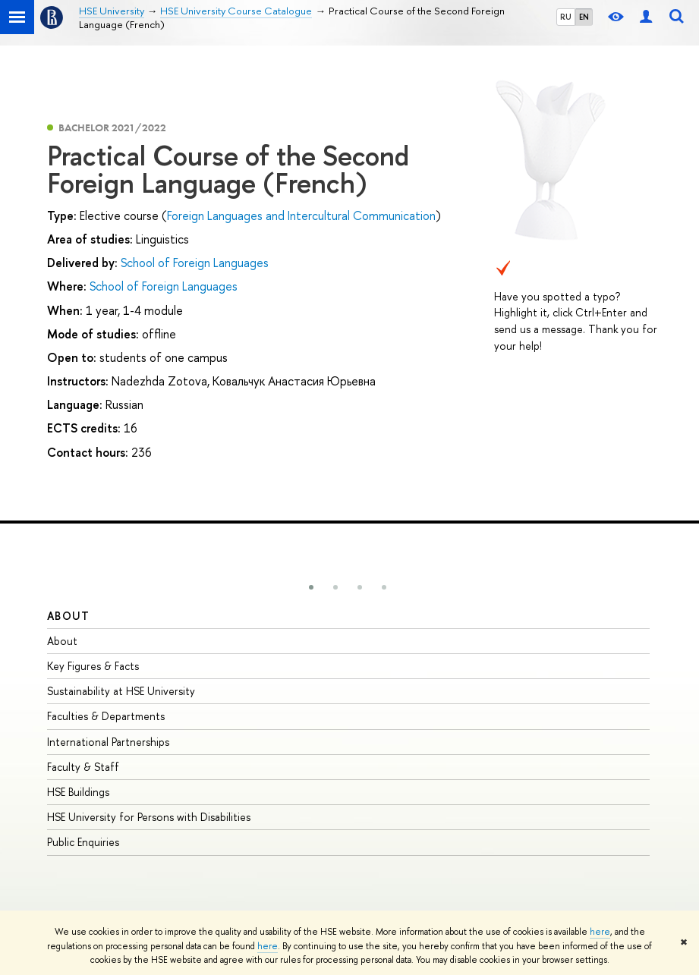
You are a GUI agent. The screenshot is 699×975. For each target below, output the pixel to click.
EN (584, 16)
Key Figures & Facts (93, 666)
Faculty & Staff (83, 767)
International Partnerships (108, 741)
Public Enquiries (83, 842)
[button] (311, 587)
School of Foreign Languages (195, 262)
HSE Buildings (78, 792)
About (68, 616)
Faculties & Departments (106, 716)
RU (565, 16)
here (600, 932)
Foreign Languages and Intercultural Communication (301, 215)
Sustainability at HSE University (121, 691)
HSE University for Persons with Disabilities (148, 817)
